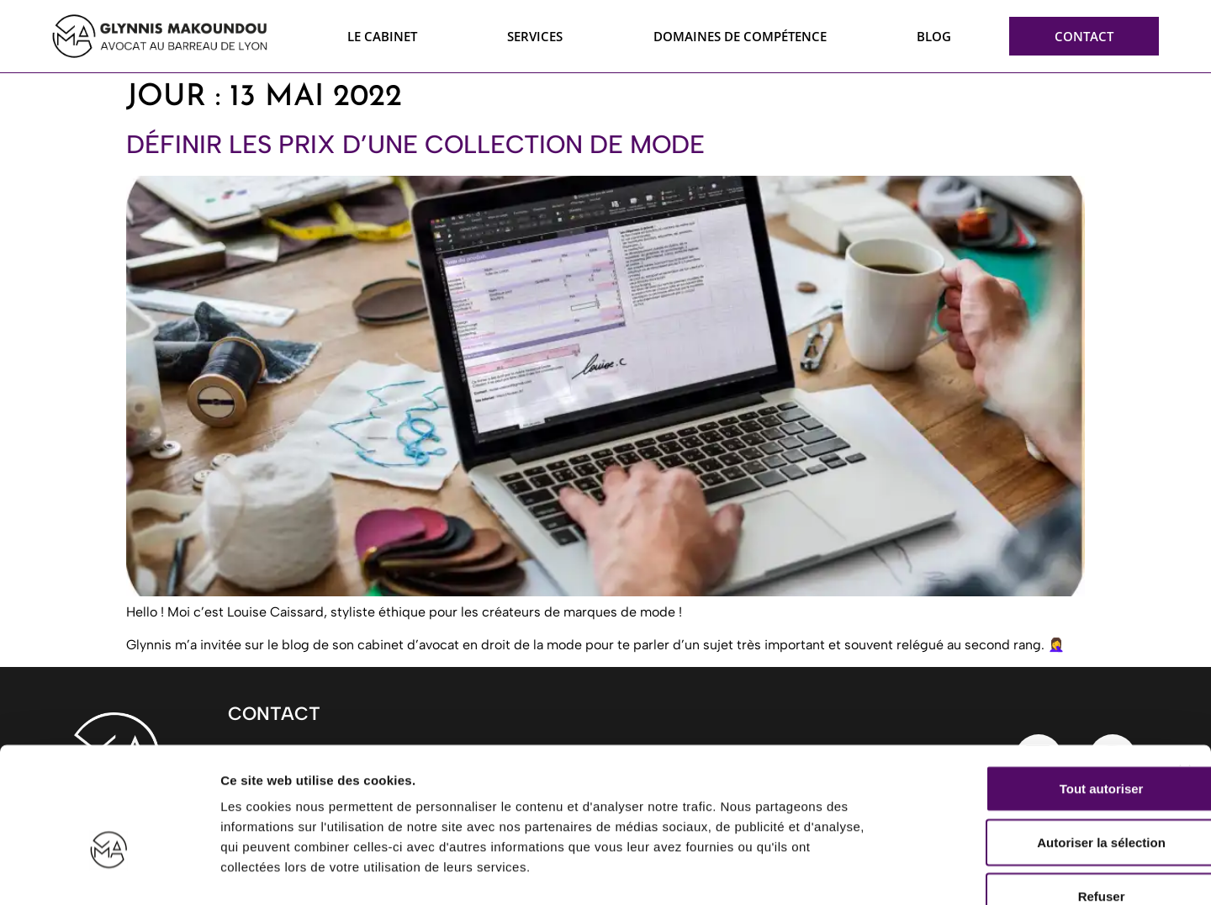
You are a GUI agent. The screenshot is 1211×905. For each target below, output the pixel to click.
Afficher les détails (926, 872)
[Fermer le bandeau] (1185, 669)
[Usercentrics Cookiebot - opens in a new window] (108, 872)
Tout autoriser (1028, 687)
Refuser (1027, 794)
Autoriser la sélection (1028, 740)
